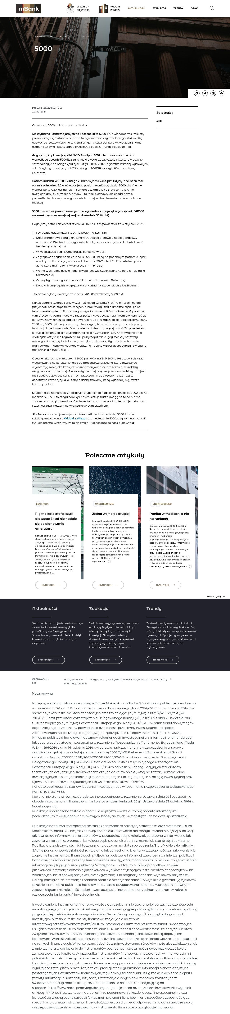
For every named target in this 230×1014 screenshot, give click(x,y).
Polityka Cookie (73, 679)
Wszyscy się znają (76, 8)
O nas (195, 8)
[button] (212, 9)
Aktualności (137, 8)
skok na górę (216, 597)
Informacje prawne (75, 684)
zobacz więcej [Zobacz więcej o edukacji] (105, 660)
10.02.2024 (86, 36)
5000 (159, 121)
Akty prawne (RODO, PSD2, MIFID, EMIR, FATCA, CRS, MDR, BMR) (128, 679)
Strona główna (43, 36)
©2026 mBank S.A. (40, 681)
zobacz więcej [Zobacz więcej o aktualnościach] (48, 660)
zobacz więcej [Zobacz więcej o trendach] (163, 660)
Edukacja (159, 8)
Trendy (178, 8)
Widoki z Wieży (108, 8)
